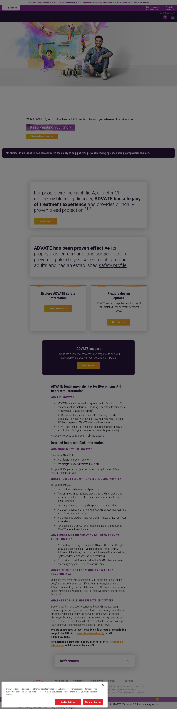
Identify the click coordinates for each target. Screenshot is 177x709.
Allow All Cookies (93, 702)
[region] (55, 694)
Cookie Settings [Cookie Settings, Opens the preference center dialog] (67, 702)
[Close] (102, 685)
